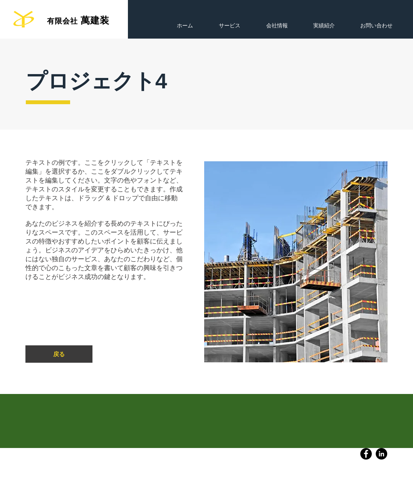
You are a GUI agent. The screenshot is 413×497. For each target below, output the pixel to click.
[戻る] (58, 354)
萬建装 (95, 20)
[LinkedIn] (381, 454)
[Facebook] (366, 454)
